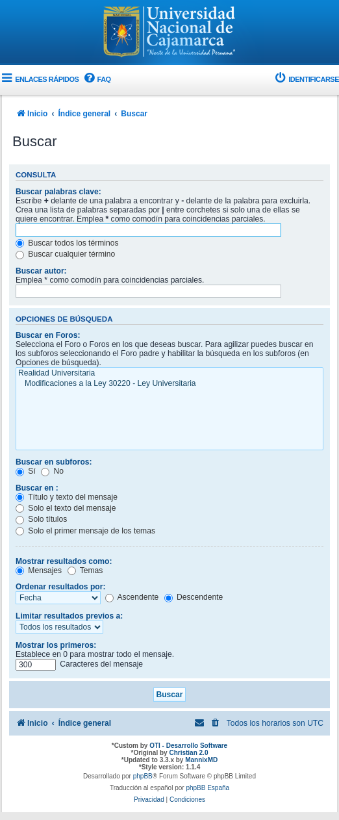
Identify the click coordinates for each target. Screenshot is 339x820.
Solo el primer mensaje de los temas (85, 530)
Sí (26, 471)
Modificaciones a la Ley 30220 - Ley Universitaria (169, 384)
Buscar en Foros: (48, 335)
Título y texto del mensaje (67, 497)
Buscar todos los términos (67, 243)
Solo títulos (41, 519)
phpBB (143, 776)
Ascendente (132, 597)
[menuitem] (96, 79)
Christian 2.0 (188, 752)
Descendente (193, 597)
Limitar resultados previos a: (69, 616)
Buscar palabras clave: (58, 191)
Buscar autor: (41, 270)
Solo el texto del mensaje (66, 508)
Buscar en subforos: (54, 462)
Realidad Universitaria (169, 373)
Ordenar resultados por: (60, 586)
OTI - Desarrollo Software (188, 745)
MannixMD (201, 759)
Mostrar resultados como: (64, 561)
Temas (85, 570)
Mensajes (39, 570)
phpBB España (207, 787)
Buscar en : (37, 488)
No (52, 471)
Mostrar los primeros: (56, 645)
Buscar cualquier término (65, 254)
